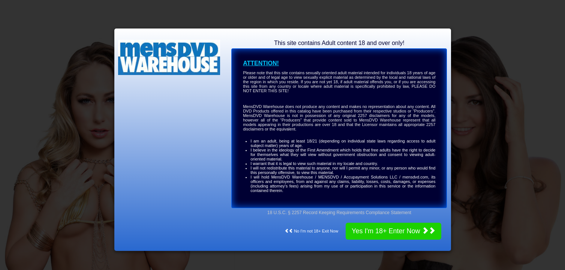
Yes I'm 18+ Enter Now (393, 231)
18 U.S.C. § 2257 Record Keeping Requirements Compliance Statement (339, 212)
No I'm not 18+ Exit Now (311, 231)
